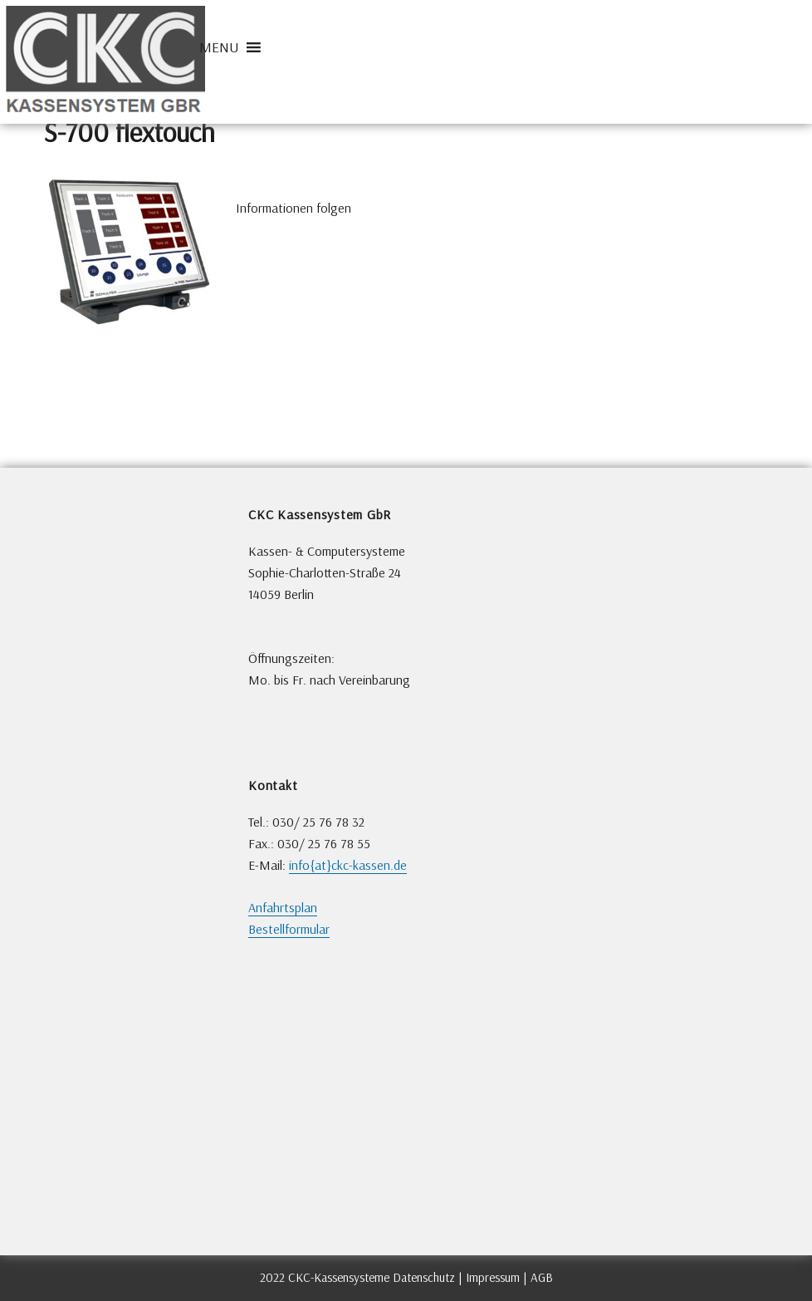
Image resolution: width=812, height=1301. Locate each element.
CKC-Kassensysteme (338, 1277)
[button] (219, 47)
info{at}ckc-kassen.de (348, 865)
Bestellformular (289, 929)
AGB (542, 1277)
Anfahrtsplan (282, 908)
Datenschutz (424, 1277)
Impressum (493, 1277)
